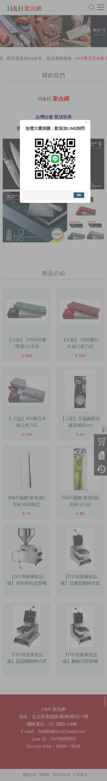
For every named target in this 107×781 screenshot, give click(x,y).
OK (77, 195)
